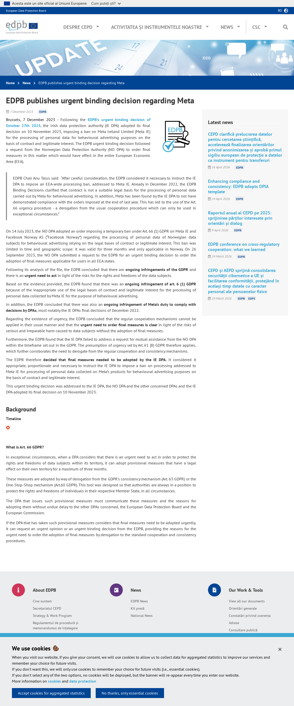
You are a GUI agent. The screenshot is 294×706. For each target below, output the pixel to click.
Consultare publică (243, 630)
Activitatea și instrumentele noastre (156, 27)
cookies (54, 681)
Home (10, 83)
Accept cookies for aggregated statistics (51, 693)
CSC (256, 27)
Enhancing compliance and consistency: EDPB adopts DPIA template (238, 186)
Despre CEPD (77, 27)
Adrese (234, 623)
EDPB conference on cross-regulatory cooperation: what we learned (243, 246)
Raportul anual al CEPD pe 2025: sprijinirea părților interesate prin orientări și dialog (240, 218)
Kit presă (137, 608)
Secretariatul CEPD (47, 608)
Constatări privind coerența (250, 615)
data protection (82, 681)
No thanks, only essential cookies (130, 693)
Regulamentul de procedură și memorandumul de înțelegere (55, 625)
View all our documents (247, 601)
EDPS (251, 298)
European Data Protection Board (26, 10)
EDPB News (139, 601)
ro (280, 10)
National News (142, 615)
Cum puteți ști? (106, 3)
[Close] (280, 649)
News (227, 27)
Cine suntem (42, 601)
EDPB (42, 112)
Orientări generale (243, 608)
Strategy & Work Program (52, 615)
